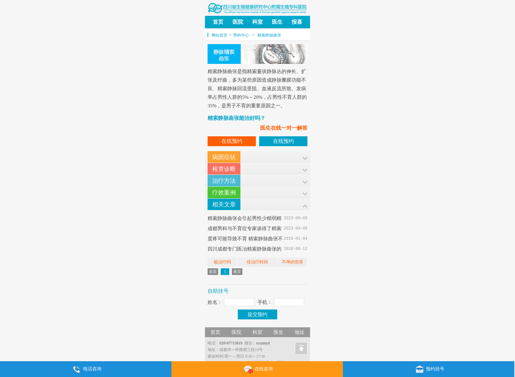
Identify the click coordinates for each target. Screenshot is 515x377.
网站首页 (219, 35)
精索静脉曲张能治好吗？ (236, 118)
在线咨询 (257, 369)
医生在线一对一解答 (283, 128)
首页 (218, 22)
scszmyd (263, 343)
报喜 (297, 22)
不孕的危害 (292, 261)
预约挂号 (428, 369)
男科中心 (241, 35)
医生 (277, 22)
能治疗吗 (222, 261)
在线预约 (231, 141)
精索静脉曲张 (269, 35)
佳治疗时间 (257, 261)
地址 (299, 332)
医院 (238, 22)
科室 (257, 22)
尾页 (237, 271)
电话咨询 (85, 369)
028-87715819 (230, 343)
